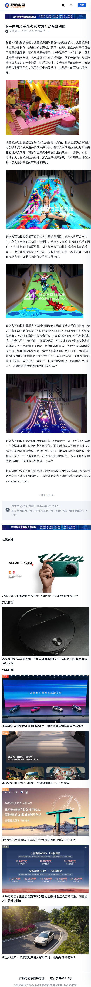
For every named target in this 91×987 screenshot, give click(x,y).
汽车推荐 (8, 670)
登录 (81, 5)
